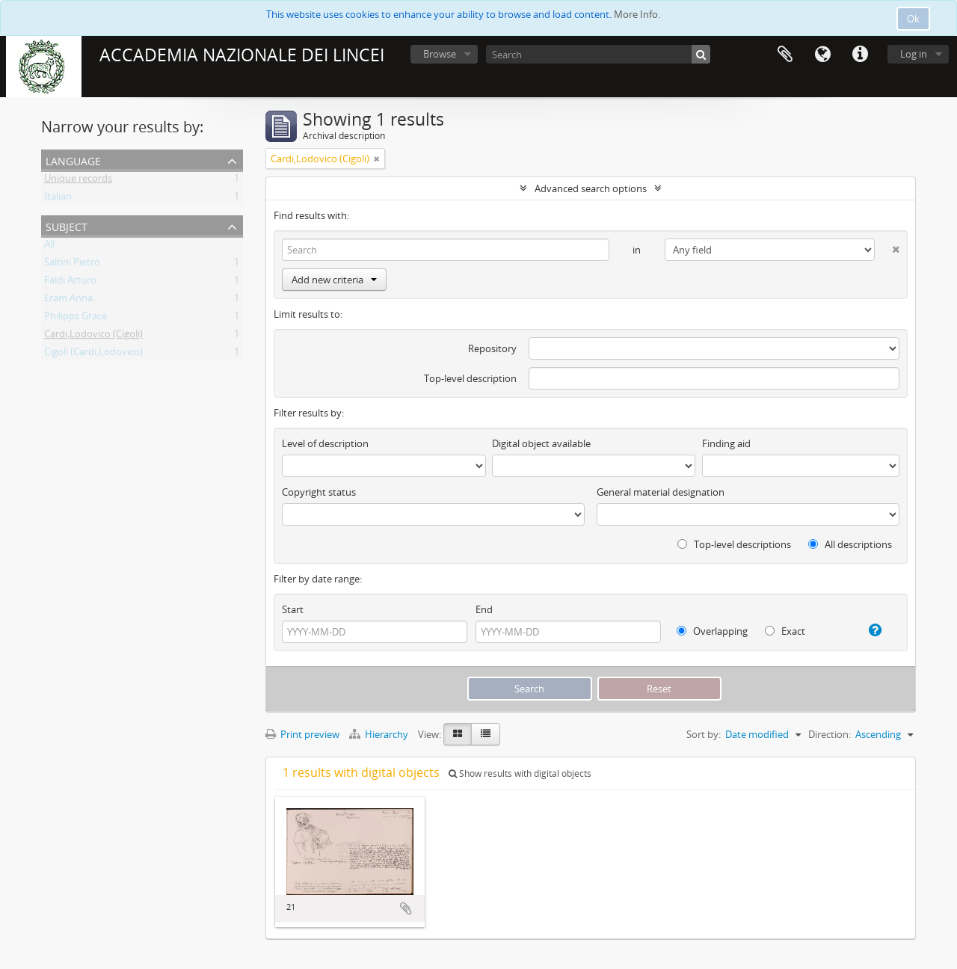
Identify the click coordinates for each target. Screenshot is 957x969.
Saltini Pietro (72, 264)
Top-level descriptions (734, 544)
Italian (58, 199)
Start (293, 609)
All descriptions (850, 544)
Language (822, 54)
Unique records (78, 181)
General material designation (660, 492)
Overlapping (712, 631)
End (484, 609)
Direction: (829, 734)
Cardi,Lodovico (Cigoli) (93, 336)
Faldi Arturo (70, 282)
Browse (439, 54)
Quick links (859, 54)
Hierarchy (379, 734)
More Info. (637, 14)
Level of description (325, 443)
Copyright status (319, 492)
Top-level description (470, 378)
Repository (492, 348)
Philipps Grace (75, 318)
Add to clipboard (406, 908)
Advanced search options (591, 188)
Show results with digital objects (520, 773)
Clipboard (785, 54)
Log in (913, 54)
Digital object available (541, 443)
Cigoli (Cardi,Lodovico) (93, 354)
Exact (785, 631)
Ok (913, 18)
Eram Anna (68, 300)
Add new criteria (334, 279)
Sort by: (703, 734)
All (49, 246)
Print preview (302, 734)
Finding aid (726, 443)
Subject (66, 225)
